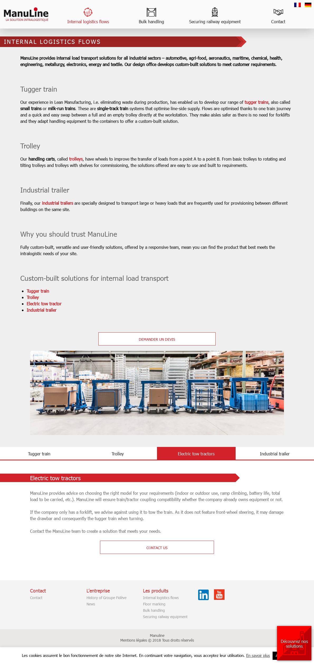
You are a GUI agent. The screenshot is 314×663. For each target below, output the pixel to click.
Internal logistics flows (88, 21)
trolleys (85, 165)
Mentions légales (133, 646)
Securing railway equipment (215, 21)
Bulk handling (151, 21)
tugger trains (266, 108)
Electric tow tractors (196, 460)
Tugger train (47, 297)
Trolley (42, 303)
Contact (278, 21)
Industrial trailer (51, 316)
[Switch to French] (297, 4)
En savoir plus (258, 655)
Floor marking (154, 610)
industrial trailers (67, 209)
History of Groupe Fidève (106, 604)
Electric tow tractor (53, 310)
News (91, 610)
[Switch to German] (308, 4)
